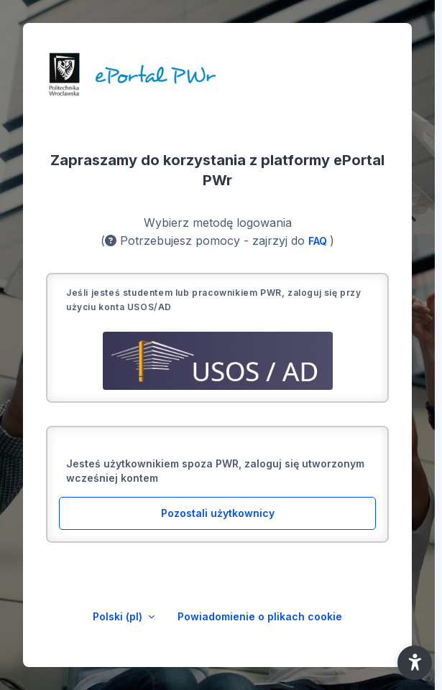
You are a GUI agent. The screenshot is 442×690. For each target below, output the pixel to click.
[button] (414, 662)
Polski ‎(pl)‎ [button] (119, 616)
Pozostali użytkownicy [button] (218, 513)
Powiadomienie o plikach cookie (260, 616)
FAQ (319, 241)
